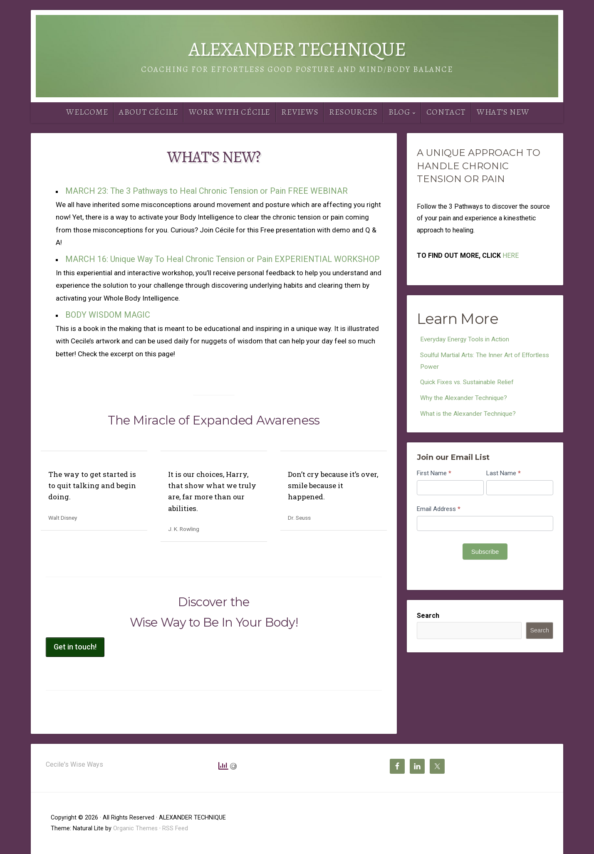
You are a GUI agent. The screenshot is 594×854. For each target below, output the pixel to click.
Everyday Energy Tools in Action (466, 339)
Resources (353, 112)
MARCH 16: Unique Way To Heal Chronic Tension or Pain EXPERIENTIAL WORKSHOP (222, 259)
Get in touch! (75, 646)
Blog (399, 112)
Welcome (87, 112)
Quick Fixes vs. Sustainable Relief (469, 384)
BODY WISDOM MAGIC (107, 315)
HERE (510, 255)
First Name (434, 475)
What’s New (503, 112)
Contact (446, 112)
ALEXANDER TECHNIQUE (297, 49)
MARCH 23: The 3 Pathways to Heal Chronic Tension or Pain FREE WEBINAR (206, 191)
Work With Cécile (229, 112)
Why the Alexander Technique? (464, 400)
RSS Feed (175, 828)
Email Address (438, 511)
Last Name (503, 475)
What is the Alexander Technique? (469, 416)
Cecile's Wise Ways (74, 764)
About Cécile (148, 112)
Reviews (299, 112)
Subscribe (485, 554)
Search (428, 618)
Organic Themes (135, 828)
